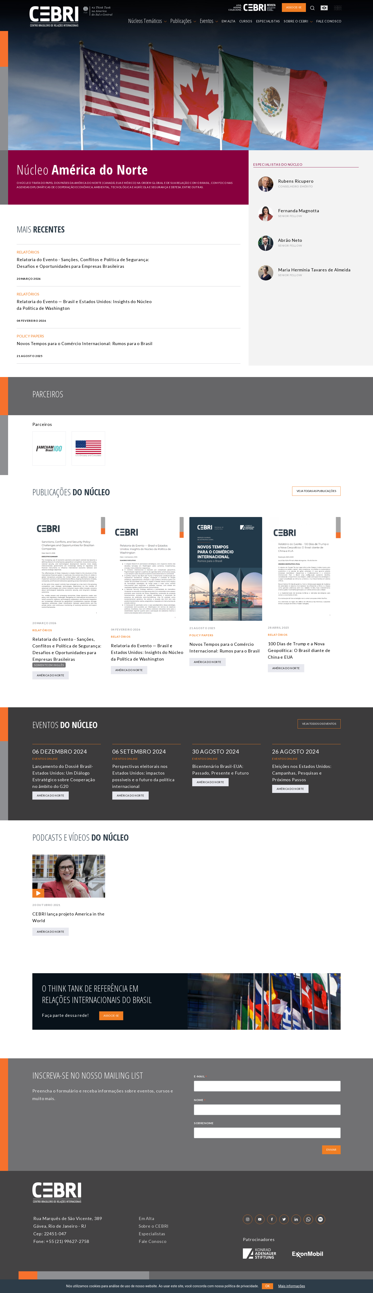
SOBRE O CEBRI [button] (298, 21)
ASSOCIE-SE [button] (294, 7)
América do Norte (50, 675)
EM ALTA (229, 21)
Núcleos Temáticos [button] (147, 21)
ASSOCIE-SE (111, 1015)
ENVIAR (331, 1149)
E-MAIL (200, 1077)
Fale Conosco (153, 1241)
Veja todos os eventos (319, 723)
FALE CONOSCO (329, 21)
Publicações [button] (183, 21)
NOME (200, 1100)
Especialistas (152, 1233)
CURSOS (245, 21)
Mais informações (291, 1286)
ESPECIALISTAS (268, 21)
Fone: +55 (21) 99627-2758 (61, 1241)
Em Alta (146, 1218)
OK (267, 1286)
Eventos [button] (209, 21)
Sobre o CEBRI (154, 1226)
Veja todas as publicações (316, 491)
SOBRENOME (203, 1123)
